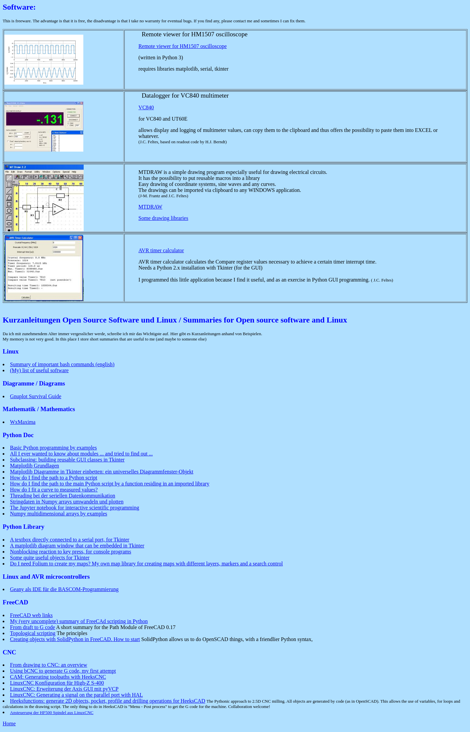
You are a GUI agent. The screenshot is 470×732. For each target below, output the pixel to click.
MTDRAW (150, 207)
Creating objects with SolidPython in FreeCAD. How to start (75, 639)
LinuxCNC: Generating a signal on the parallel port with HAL (76, 695)
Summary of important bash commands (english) (62, 364)
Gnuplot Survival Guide (35, 396)
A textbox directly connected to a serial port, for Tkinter (69, 539)
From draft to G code (32, 627)
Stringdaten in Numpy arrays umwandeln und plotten (66, 501)
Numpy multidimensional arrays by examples (58, 513)
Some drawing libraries (163, 218)
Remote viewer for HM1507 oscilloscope (182, 46)
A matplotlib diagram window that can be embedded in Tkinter (77, 545)
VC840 (146, 107)
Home (9, 723)
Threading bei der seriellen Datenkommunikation (62, 495)
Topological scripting (32, 633)
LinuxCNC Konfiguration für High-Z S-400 (57, 683)
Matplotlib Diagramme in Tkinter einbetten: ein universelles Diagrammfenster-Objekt (101, 471)
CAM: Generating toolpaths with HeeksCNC (58, 677)
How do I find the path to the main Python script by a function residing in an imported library (109, 483)
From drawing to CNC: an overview (48, 665)
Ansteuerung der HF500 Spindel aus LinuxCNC (51, 712)
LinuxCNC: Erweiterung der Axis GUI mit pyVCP (64, 689)
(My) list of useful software (39, 370)
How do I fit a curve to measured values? (54, 489)
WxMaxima (22, 422)
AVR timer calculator (161, 250)
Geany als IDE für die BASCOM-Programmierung (64, 589)
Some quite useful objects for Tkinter (49, 557)
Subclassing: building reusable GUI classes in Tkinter (67, 459)
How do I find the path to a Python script (53, 477)
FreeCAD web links (31, 615)
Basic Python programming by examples (53, 447)
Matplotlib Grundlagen (34, 465)
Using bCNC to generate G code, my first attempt (63, 671)
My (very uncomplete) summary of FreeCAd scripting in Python (79, 621)
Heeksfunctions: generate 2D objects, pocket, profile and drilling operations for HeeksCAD (107, 701)
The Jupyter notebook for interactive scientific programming (74, 507)
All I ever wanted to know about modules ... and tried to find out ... (81, 453)
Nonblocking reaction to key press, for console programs (70, 551)
